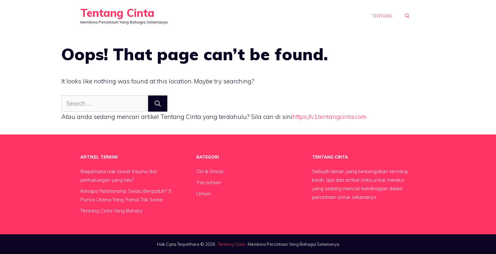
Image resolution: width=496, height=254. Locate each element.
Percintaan (208, 182)
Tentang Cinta (117, 13)
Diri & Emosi (209, 171)
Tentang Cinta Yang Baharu (111, 210)
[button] (407, 15)
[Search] (157, 103)
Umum (203, 193)
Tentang (382, 16)
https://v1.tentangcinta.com (329, 116)
